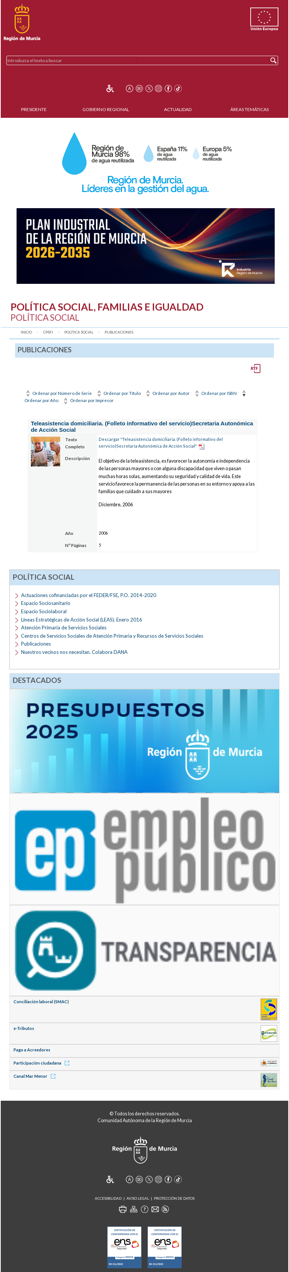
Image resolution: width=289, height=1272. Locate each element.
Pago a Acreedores (32, 1049)
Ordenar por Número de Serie (58, 393)
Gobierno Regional (105, 109)
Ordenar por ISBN (215, 393)
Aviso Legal (137, 1198)
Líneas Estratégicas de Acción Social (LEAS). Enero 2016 (81, 620)
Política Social (78, 332)
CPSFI (48, 332)
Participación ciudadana (43, 1062)
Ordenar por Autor (167, 393)
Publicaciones (119, 332)
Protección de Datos (174, 1198)
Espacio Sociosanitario (45, 603)
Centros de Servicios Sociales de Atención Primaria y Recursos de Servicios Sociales (112, 636)
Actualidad (178, 109)
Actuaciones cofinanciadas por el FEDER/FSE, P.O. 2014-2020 (88, 595)
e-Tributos (24, 1028)
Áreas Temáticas (249, 109)
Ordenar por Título (118, 393)
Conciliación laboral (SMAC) (41, 1001)
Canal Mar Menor (36, 1076)
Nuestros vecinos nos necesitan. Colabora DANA (74, 652)
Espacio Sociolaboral (44, 611)
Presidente (34, 109)
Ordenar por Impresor (88, 400)
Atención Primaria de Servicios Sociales (63, 628)
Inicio (26, 332)
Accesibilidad (108, 1198)
